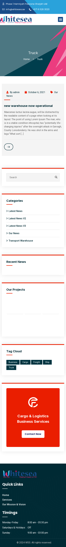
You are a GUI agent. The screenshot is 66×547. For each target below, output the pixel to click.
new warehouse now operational (28, 106)
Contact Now (33, 434)
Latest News (15, 211)
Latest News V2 (17, 218)
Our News (14, 233)
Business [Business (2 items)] (13, 362)
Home (27, 59)
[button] (60, 19)
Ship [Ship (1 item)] (47, 362)
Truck (40, 59)
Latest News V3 (17, 225)
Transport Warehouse (21, 240)
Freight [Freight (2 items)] (36, 362)
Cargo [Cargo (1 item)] (25, 362)
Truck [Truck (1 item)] (11, 367)
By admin (13, 92)
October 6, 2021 (35, 92)
